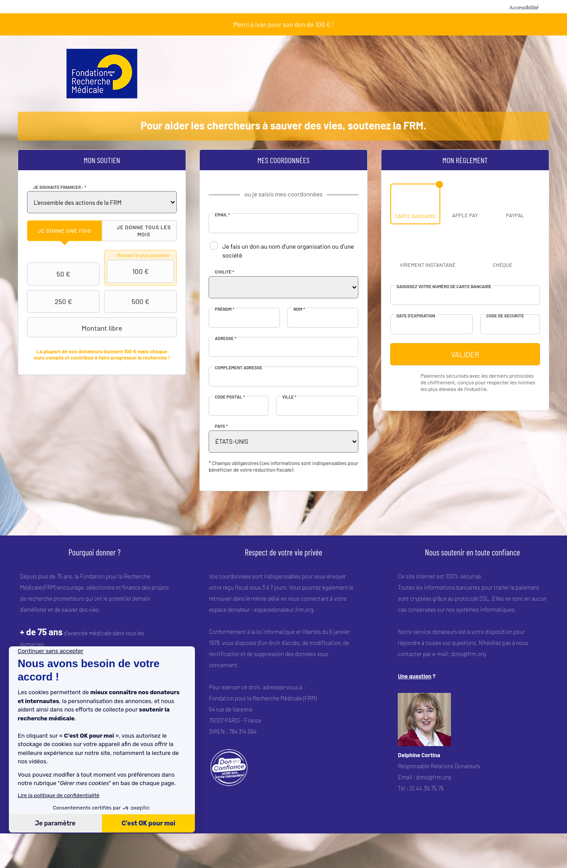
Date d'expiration (415, 315)
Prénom (224, 309)
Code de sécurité (505, 315)
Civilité (224, 271)
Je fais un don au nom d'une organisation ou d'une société (288, 250)
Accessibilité (524, 7)
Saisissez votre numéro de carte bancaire (443, 286)
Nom (299, 309)
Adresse (226, 338)
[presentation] (64, 231)
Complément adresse (238, 367)
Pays (221, 426)
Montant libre (75, 327)
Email (222, 214)
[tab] (64, 230)
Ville (289, 396)
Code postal (230, 396)
